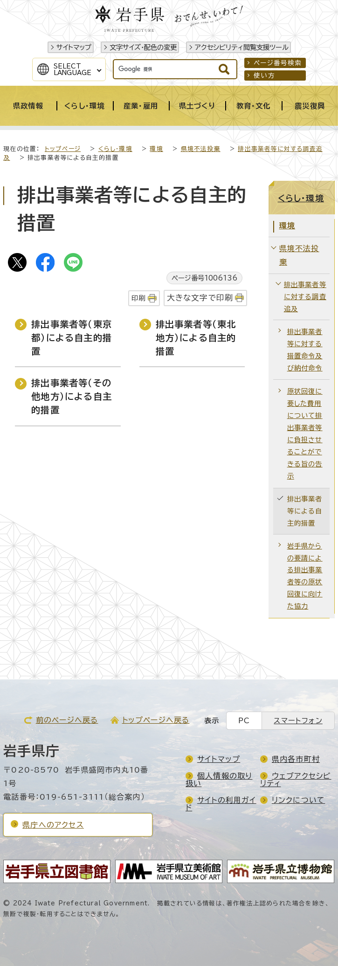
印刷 (138, 298)
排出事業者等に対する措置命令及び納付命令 (305, 349)
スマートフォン (298, 720)
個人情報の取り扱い (219, 779)
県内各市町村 (296, 759)
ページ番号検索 (278, 63)
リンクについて (298, 800)
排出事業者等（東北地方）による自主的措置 (196, 338)
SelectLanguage (72, 69)
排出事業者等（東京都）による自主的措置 (71, 338)
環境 (156, 149)
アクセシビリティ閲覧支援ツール (242, 47)
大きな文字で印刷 (200, 297)
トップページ (63, 149)
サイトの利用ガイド (221, 803)
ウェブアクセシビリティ (295, 779)
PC (244, 720)
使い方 (264, 75)
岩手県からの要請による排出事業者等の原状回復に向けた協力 (305, 576)
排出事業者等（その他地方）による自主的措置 (71, 396)
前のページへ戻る (67, 720)
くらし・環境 (115, 149)
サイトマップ (73, 47)
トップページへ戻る (156, 720)
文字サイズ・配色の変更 (143, 47)
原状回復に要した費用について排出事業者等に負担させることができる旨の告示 (305, 433)
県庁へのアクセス (53, 825)
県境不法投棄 (201, 149)
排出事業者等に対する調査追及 (305, 296)
